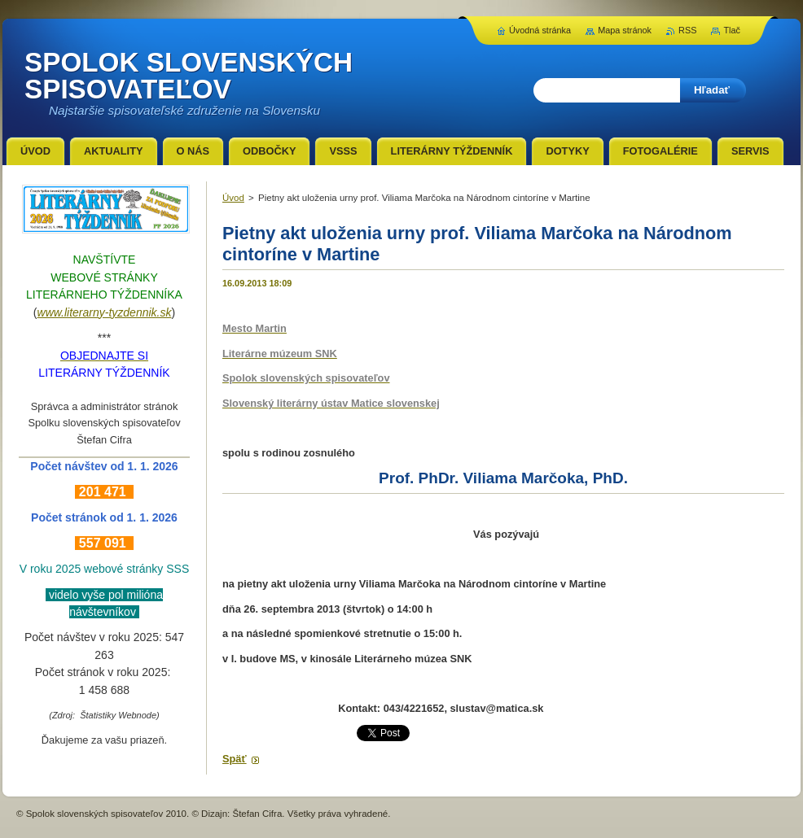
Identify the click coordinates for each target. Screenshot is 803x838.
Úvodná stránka (540, 30)
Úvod (233, 198)
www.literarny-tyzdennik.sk (104, 312)
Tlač (731, 30)
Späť (234, 759)
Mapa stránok (625, 30)
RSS (687, 30)
